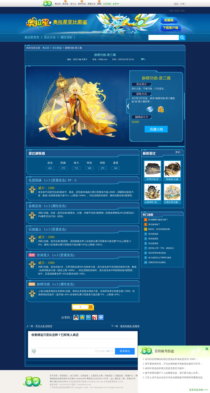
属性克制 (66, 37)
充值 (171, 10)
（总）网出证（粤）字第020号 (122, 378)
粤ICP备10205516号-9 (59, 381)
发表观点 (125, 351)
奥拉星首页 (31, 37)
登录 (176, 4)
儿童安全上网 (97, 376)
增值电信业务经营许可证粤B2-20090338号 (68, 378)
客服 (177, 10)
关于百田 (54, 376)
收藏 (183, 10)
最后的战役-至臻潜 (129, 326)
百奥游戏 (33, 1)
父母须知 (84, 376)
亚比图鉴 (57, 47)
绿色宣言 (109, 376)
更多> (178, 152)
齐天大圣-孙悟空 (43, 326)
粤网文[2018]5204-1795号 (97, 378)
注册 (182, 4)
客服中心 (129, 376)
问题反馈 (119, 376)
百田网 (47, 3)
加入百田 (74, 376)
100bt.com (102, 59)
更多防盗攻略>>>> (198, 389)
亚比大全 (50, 37)
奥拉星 (45, 47)
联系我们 (64, 376)
